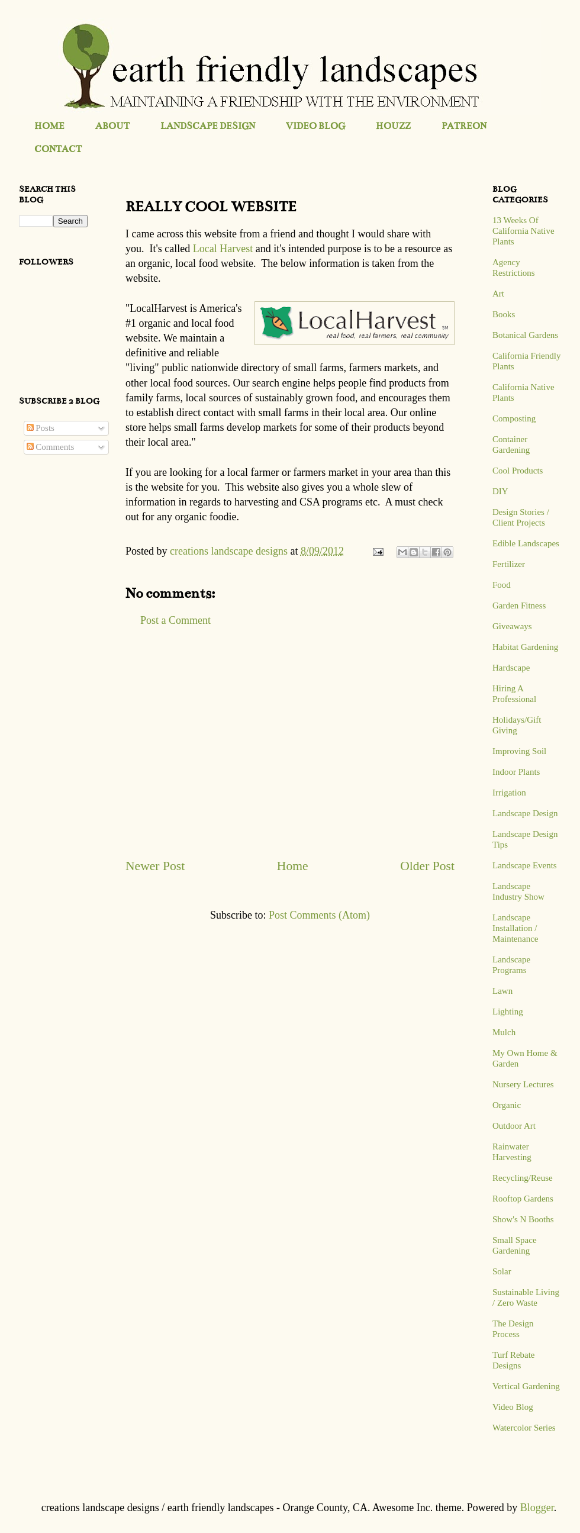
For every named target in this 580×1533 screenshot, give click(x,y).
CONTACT (58, 148)
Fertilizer (508, 564)
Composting (514, 418)
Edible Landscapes (525, 543)
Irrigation (509, 792)
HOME (49, 125)
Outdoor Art (514, 1126)
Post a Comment (175, 620)
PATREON (464, 125)
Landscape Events (524, 865)
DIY (500, 491)
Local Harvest (223, 249)
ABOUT (112, 125)
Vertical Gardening (526, 1386)
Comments (51, 447)
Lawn (502, 991)
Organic (506, 1105)
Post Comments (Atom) (319, 915)
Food (501, 585)
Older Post (427, 866)
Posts (40, 428)
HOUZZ (393, 125)
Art (498, 293)
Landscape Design (525, 813)
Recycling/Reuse (522, 1178)
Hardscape (511, 667)
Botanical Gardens (525, 335)
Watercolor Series (524, 1427)
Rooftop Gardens (522, 1198)
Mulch (503, 1032)
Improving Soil (519, 751)
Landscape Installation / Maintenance (515, 928)
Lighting (507, 1011)
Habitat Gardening (525, 647)
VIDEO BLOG (315, 125)
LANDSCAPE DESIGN (207, 125)
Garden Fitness (519, 605)
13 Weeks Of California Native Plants (523, 230)
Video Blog (512, 1407)
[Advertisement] (290, 742)
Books (503, 314)
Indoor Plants (516, 772)
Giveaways (512, 626)
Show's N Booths (523, 1219)
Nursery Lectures (523, 1084)
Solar (501, 1271)
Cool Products (517, 470)
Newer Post (155, 866)
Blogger (537, 1507)
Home (292, 866)
